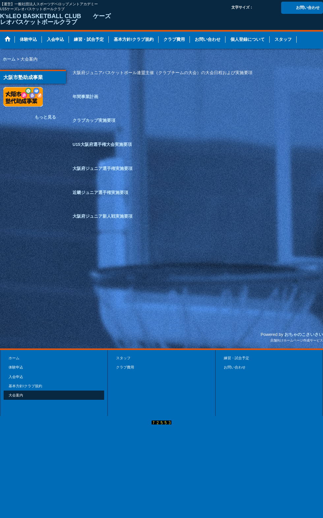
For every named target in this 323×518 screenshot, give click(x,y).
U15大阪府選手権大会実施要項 (102, 144)
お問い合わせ (308, 7)
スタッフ (123, 358)
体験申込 (16, 367)
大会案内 (16, 395)
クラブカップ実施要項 (94, 120)
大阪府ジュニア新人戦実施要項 (102, 216)
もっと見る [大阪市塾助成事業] (45, 117)
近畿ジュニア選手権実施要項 (100, 192)
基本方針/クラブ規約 (25, 386)
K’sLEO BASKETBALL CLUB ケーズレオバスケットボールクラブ (55, 19)
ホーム (14, 358)
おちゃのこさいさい (303, 334)
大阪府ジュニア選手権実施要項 (102, 168)
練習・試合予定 (236, 358)
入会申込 (16, 377)
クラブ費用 (125, 367)
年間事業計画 (85, 96)
